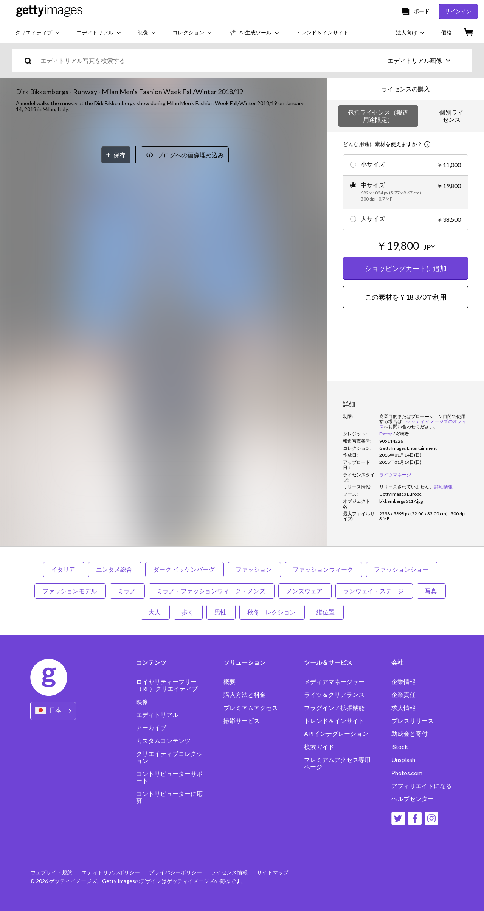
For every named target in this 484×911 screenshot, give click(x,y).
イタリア (63, 569)
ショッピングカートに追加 (406, 268)
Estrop (385, 434)
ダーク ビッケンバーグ (184, 569)
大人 (155, 612)
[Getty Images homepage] (49, 11)
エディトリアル (157, 714)
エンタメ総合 (114, 569)
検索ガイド (319, 746)
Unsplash (403, 759)
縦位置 (326, 612)
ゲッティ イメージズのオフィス (422, 423)
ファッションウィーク (323, 569)
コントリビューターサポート (169, 777)
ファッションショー (402, 569)
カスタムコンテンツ (163, 740)
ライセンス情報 (229, 872)
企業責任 (403, 694)
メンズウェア (305, 590)
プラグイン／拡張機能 (334, 707)
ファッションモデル (70, 590)
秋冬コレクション (272, 612)
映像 (142, 701)
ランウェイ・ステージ (374, 590)
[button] (164, 272)
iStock (399, 746)
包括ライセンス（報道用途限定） (378, 116)
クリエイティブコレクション (169, 757)
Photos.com (406, 773)
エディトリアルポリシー (111, 872)
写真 (431, 590)
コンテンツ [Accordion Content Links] (151, 662)
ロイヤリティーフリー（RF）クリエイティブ (167, 685)
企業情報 (403, 681)
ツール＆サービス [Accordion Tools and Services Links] (328, 662)
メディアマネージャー (334, 681)
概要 (229, 681)
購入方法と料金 (244, 694)
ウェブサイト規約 (51, 872)
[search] (31, 60)
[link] (406, 487)
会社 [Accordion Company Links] (397, 662)
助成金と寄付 (409, 733)
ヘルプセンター (412, 798)
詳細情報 (443, 487)
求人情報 (403, 707)
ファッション (254, 569)
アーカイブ (151, 727)
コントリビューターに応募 (169, 797)
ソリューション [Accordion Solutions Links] (244, 662)
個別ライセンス (451, 116)
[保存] (115, 439)
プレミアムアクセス (250, 707)
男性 (221, 612)
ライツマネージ (395, 474)
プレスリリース (412, 720)
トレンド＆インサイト (334, 720)
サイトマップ (273, 872)
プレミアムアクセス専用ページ (337, 763)
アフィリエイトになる (421, 785)
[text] (202, 60)
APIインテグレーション (336, 733)
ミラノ (127, 590)
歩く (188, 612)
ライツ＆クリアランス (334, 694)
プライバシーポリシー (175, 872)
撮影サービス (241, 720)
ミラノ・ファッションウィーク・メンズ (212, 590)
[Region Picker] (53, 711)
